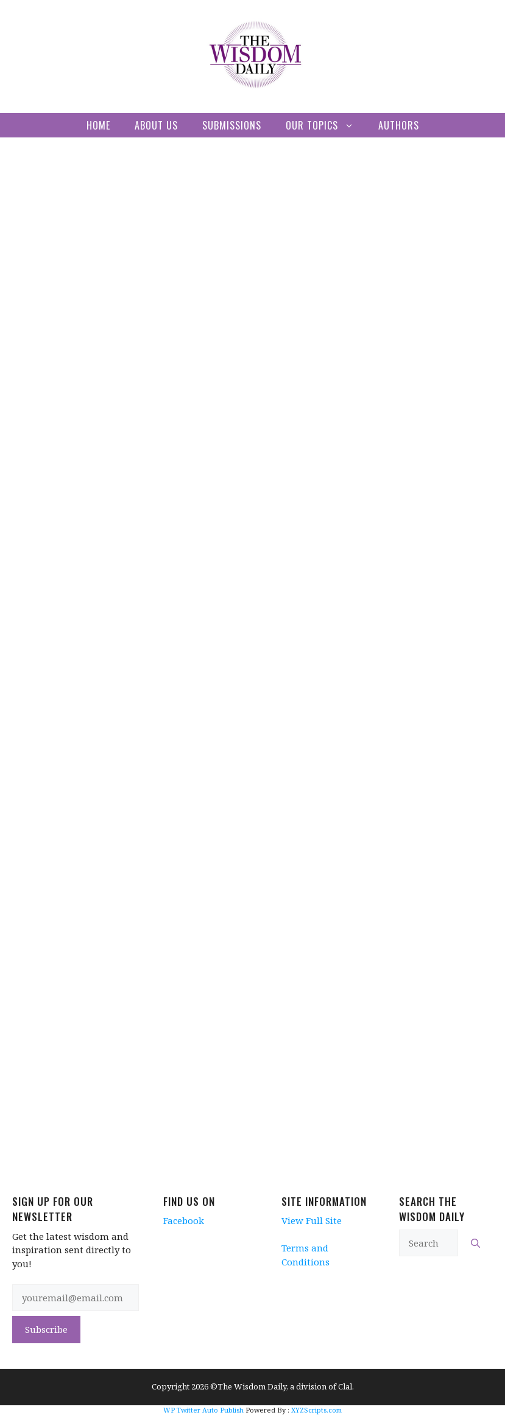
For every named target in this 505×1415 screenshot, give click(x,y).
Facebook (183, 1220)
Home (98, 125)
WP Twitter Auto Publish (203, 1409)
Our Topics (326, 125)
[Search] (475, 1243)
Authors (398, 125)
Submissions (231, 125)
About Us (156, 125)
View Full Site (311, 1220)
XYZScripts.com (316, 1409)
